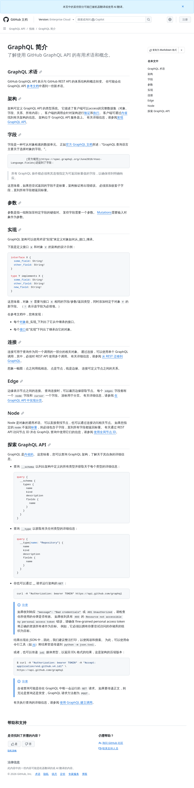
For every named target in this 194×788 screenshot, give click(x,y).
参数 (14, 203)
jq (34, 644)
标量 (34, 427)
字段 (14, 134)
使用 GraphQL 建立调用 (76, 702)
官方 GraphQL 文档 (79, 144)
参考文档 (33, 86)
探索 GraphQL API (29, 444)
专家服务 (73, 774)
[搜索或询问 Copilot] (114, 19)
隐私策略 (12, 750)
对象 (23, 322)
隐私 (46, 774)
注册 (185, 19)
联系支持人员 (108, 748)
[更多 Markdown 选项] (181, 50)
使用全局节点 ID (105, 432)
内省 (124, 113)
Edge (15, 381)
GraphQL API (17, 28)
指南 (31, 28)
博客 (84, 774)
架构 (14, 98)
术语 (37, 774)
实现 (14, 229)
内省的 (28, 454)
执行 (96, 113)
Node (16, 413)
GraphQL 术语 (25, 72)
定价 (62, 774)
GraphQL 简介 (47, 28)
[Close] (183, 6)
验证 (87, 113)
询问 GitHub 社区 (111, 743)
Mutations (104, 212)
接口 (23, 329)
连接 (14, 342)
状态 (54, 774)
